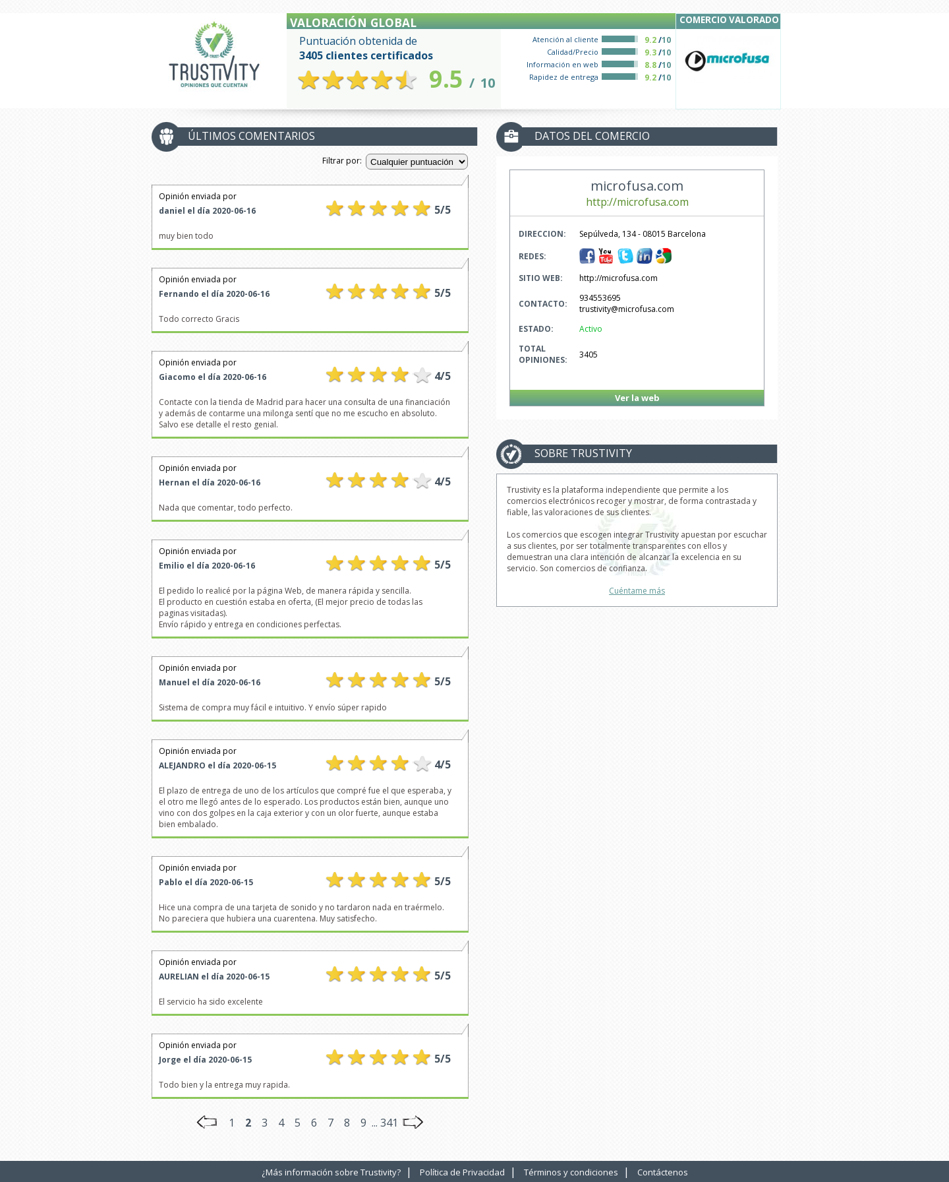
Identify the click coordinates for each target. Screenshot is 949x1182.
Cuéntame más (637, 590)
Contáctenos (662, 1172)
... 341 (385, 1122)
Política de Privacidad (462, 1172)
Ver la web (637, 398)
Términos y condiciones (571, 1172)
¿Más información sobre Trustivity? (331, 1172)
